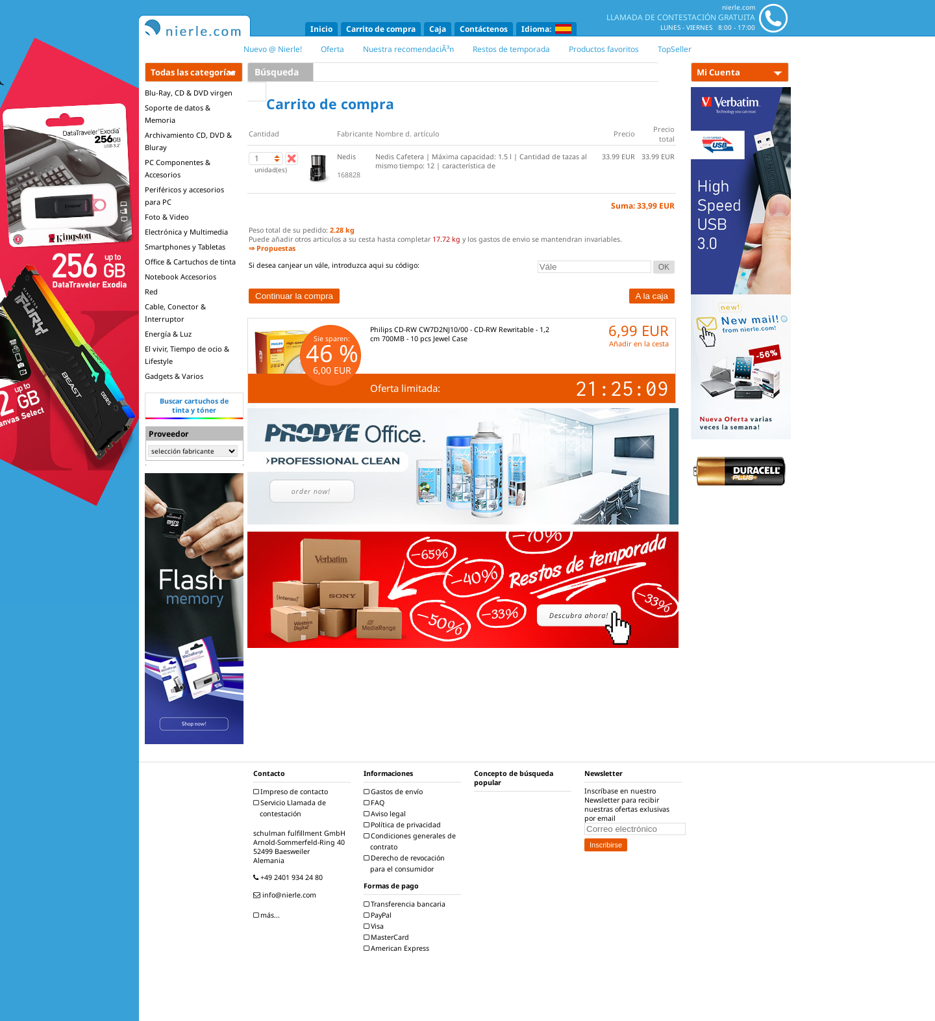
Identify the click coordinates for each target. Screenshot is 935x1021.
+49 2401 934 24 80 (289, 877)
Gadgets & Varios (174, 376)
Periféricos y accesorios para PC (184, 196)
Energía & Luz (168, 334)
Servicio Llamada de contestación (291, 808)
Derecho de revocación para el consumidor (406, 863)
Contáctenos (484, 28)
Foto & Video (167, 217)
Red (151, 291)
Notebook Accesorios (180, 276)
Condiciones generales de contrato (411, 841)
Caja (437, 28)
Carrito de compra (381, 28)
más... (268, 915)
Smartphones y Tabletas (185, 247)
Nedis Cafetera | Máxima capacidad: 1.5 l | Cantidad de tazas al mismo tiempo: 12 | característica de (481, 161)
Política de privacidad (404, 824)
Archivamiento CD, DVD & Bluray (188, 141)
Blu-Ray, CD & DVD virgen (188, 92)
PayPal (379, 915)
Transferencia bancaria (406, 904)
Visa (375, 926)
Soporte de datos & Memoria (177, 114)
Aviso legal (386, 813)
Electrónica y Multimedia (186, 232)
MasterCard (388, 937)
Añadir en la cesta (639, 343)
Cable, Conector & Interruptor (175, 313)
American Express (398, 948)
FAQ (375, 802)
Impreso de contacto (292, 791)
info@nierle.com (286, 894)
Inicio (321, 28)
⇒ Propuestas (272, 248)
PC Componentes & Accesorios (177, 168)
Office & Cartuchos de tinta (190, 261)
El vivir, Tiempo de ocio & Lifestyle (187, 355)
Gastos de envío (395, 791)
